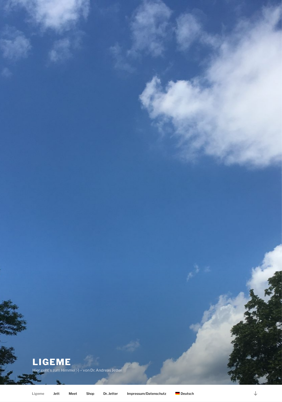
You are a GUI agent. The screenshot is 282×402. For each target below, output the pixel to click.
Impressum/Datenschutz (146, 393)
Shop (90, 393)
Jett (56, 393)
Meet (73, 393)
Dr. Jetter (110, 393)
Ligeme (51, 362)
